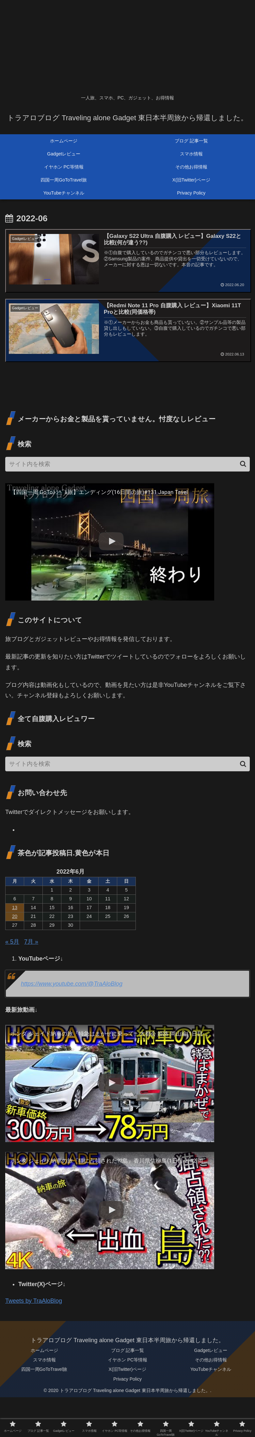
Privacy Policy (127, 1379)
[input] (127, 464)
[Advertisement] (127, 45)
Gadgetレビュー (211, 1350)
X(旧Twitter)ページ (128, 1369)
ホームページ (44, 1350)
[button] (243, 464)
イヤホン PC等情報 (127, 1360)
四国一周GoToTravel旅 (44, 1369)
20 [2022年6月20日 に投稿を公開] (14, 916)
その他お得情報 (211, 1360)
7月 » (31, 942)
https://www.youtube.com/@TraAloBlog (71, 984)
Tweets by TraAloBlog (33, 1301)
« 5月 (12, 942)
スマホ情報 (44, 1360)
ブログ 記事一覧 (127, 1350)
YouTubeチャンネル (210, 1369)
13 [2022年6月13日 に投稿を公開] (14, 907)
